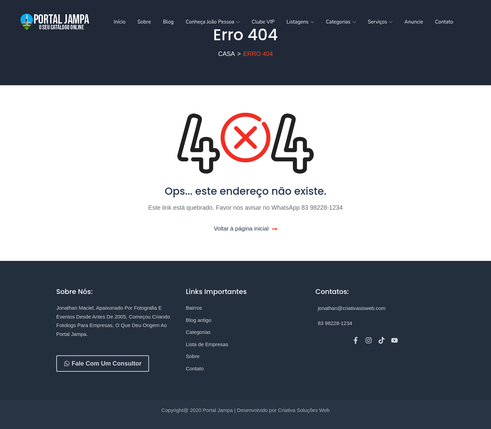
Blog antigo (198, 320)
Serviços (380, 21)
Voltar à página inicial (245, 228)
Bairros (194, 308)
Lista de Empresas (207, 344)
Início (119, 21)
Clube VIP (263, 21)
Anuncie (413, 21)
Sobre (144, 21)
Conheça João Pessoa (212, 21)
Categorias (341, 21)
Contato (444, 21)
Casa (226, 53)
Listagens (300, 21)
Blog (168, 21)
